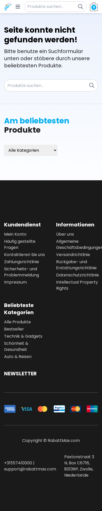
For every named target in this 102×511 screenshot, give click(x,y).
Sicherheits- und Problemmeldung (21, 272)
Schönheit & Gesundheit (16, 346)
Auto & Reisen (18, 357)
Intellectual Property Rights (77, 285)
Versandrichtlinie (73, 255)
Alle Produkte (17, 322)
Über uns (65, 234)
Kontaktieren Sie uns (24, 255)
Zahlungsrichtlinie (21, 262)
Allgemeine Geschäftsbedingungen (77, 244)
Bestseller (14, 329)
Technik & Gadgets (23, 336)
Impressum (15, 282)
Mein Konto (15, 234)
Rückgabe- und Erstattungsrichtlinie (76, 265)
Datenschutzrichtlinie (77, 275)
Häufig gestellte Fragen (19, 244)
